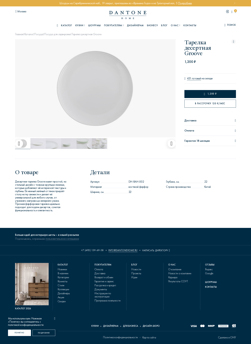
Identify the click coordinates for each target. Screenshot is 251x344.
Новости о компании (179, 273)
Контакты (189, 25)
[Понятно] (19, 333)
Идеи (134, 277)
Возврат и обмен (103, 277)
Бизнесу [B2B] (152, 25)
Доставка (99, 273)
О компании (174, 269)
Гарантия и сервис (104, 281)
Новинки (62, 269)
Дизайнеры (64, 293)
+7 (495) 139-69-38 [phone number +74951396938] (92, 250)
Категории (63, 277)
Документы (100, 289)
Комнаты (62, 281)
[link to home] (127, 15)
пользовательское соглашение (62, 239)
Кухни (95, 325)
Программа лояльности (107, 300)
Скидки (62, 301)
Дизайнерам (135, 25)
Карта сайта (149, 337)
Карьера (172, 277)
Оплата (98, 269)
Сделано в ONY (227, 337)
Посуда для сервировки (57, 34)
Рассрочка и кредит (105, 285)
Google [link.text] (209, 273)
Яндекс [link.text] (209, 269)
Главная (19, 34)
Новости (136, 269)
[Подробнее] (43, 333)
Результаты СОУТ (178, 281)
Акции (61, 297)
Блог (164, 25)
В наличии (63, 273)
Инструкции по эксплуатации (102, 295)
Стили (61, 285)
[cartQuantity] (235, 11)
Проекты (136, 273)
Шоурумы (94, 25)
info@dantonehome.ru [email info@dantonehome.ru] (123, 250)
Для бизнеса (130, 325)
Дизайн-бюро (151, 325)
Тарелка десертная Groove (86, 34)
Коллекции (63, 289)
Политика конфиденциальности (120, 337)
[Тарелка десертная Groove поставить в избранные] (233, 41)
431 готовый (194, 78)
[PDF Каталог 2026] (32, 286)
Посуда (38, 34)
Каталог (28, 34)
